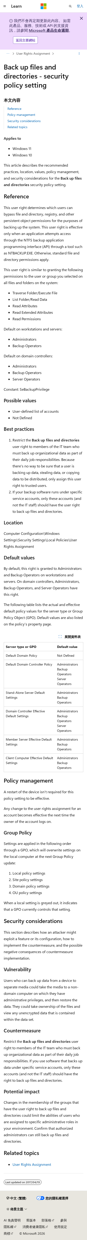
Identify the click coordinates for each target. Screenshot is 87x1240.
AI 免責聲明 (12, 1220)
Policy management (21, 114)
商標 (7, 1233)
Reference (14, 108)
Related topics (17, 127)
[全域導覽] (4, 6)
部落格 (46, 1220)
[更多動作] (79, 53)
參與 (63, 1220)
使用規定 (60, 1226)
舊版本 (31, 1220)
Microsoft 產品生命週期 (49, 30)
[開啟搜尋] (70, 6)
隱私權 (8, 1226)
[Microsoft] (44, 6)
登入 (80, 6)
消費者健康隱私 (34, 1226)
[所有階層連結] (8, 53)
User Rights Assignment (33, 53)
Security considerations (24, 121)
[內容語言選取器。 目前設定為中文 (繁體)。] (16, 1198)
